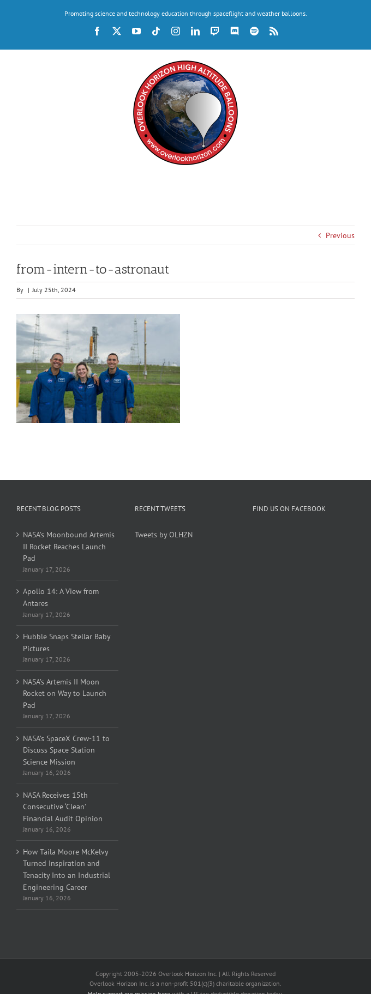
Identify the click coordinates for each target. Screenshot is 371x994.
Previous (340, 235)
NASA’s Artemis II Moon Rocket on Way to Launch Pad (64, 693)
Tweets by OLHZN (164, 535)
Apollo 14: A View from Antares (61, 597)
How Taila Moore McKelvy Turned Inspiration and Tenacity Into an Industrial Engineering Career (66, 869)
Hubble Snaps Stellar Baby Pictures (66, 642)
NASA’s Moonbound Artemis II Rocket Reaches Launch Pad (68, 546)
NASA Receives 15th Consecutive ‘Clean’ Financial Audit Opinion (63, 806)
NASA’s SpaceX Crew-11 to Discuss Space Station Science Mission (66, 750)
